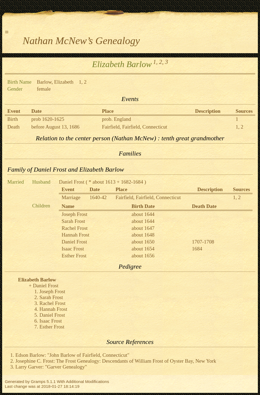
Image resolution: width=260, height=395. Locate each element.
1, (155, 62)
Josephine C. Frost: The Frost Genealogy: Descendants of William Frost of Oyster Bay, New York (115, 361)
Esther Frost (73, 255)
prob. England (116, 119)
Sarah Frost (73, 221)
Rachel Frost (74, 228)
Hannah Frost (75, 235)
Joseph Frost (74, 214)
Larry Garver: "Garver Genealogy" (51, 367)
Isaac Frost (72, 248)
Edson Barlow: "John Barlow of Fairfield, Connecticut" (72, 355)
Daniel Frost (71, 182)
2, (161, 62)
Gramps (38, 381)
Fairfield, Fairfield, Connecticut (134, 127)
